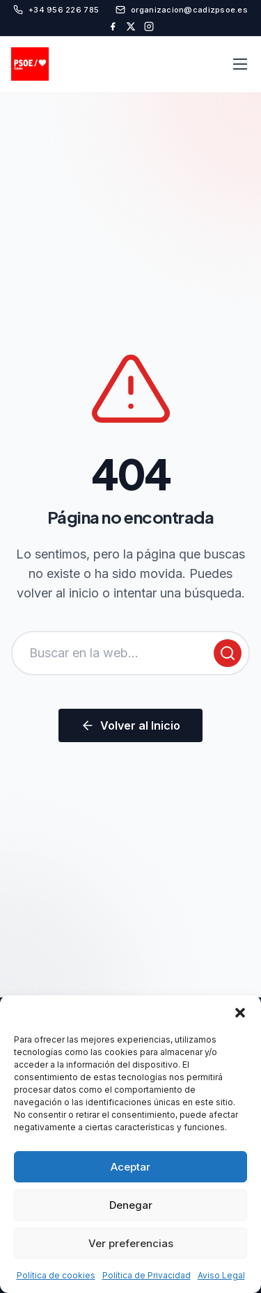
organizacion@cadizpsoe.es (182, 10)
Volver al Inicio (130, 725)
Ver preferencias (130, 1243)
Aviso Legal (221, 1275)
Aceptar (130, 1166)
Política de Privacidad (146, 1275)
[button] (240, 1013)
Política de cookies (56, 1275)
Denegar (130, 1205)
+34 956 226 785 (56, 10)
